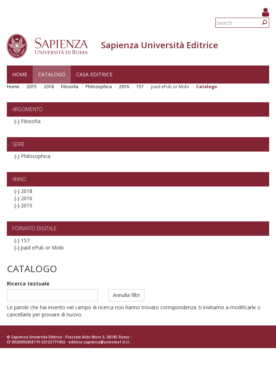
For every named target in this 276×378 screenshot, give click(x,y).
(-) (17, 121)
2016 (124, 87)
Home (19, 74)
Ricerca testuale (28, 283)
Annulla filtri (126, 295)
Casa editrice (94, 74)
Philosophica (99, 87)
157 (140, 87)
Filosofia (69, 87)
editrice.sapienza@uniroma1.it (99, 342)
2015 (32, 87)
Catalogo (51, 74)
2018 (49, 87)
